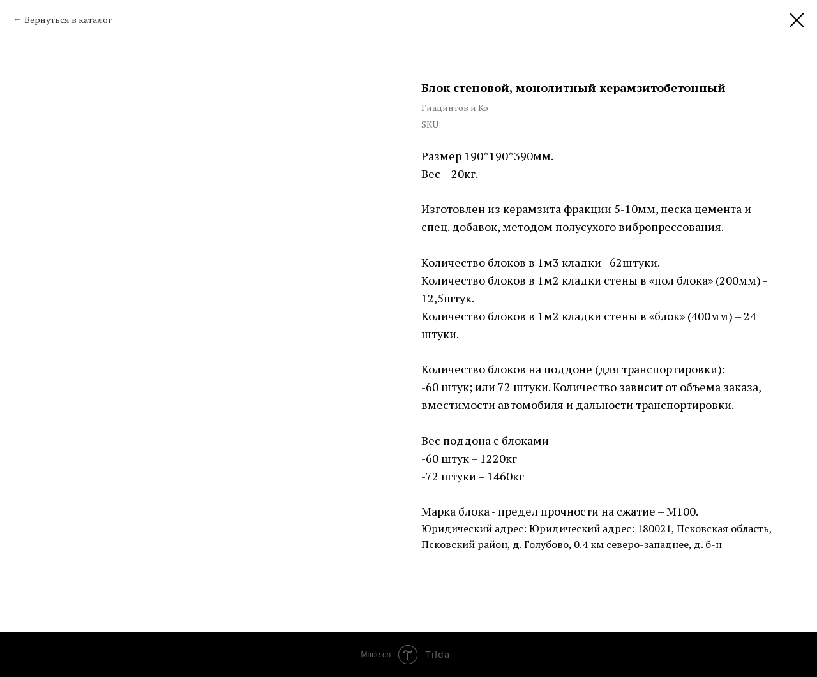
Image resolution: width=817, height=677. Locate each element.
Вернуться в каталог (68, 19)
